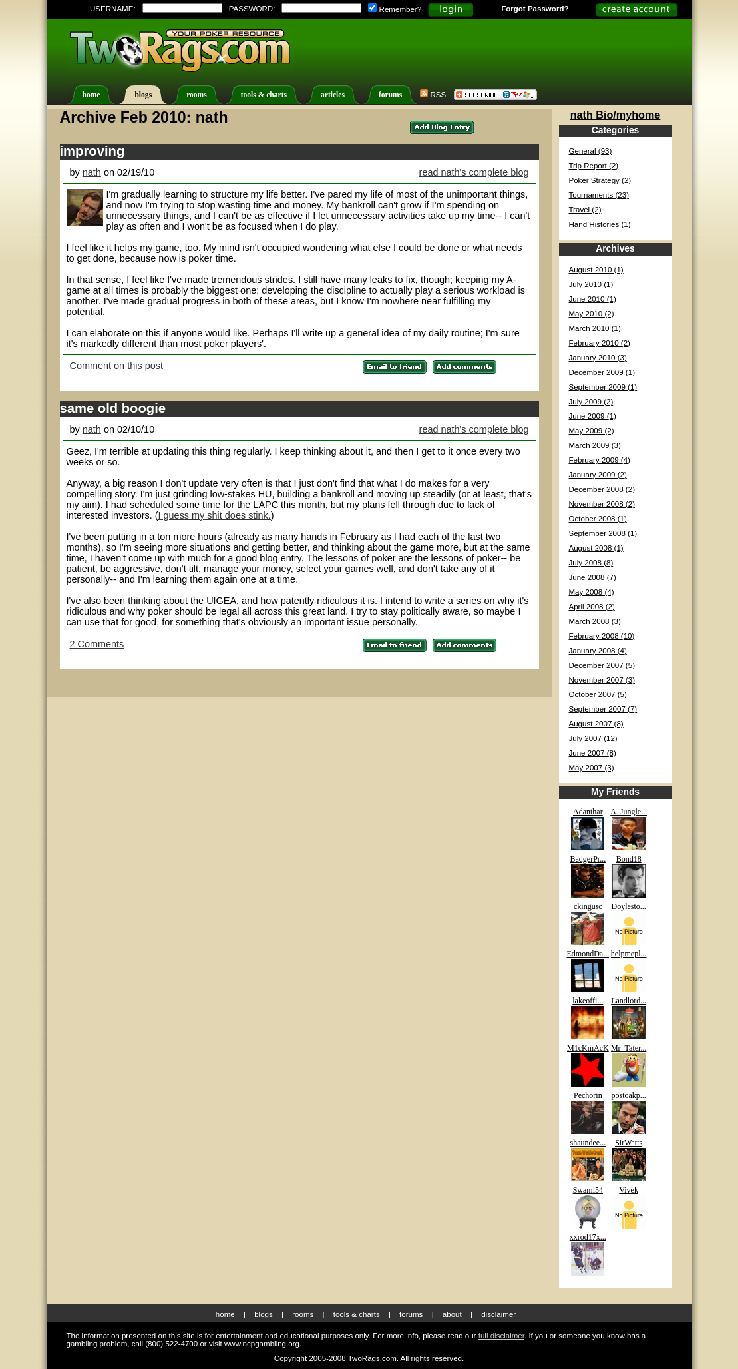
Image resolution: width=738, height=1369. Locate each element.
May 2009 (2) (591, 431)
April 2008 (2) (592, 607)
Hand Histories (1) (600, 224)
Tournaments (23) (599, 195)
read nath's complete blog (474, 172)
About (452, 1314)
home (91, 95)
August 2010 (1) (596, 270)
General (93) (590, 151)
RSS (433, 95)
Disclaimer (498, 1314)
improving (92, 151)
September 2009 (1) (603, 387)
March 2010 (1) (595, 328)
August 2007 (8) (596, 724)
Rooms (302, 1314)
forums (390, 95)
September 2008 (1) (603, 533)
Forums (411, 1314)
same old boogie (113, 408)
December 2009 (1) (602, 372)
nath (92, 172)
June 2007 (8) (592, 753)
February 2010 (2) (599, 343)
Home (225, 1314)
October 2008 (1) (598, 519)
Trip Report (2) (594, 166)
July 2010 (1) (591, 284)
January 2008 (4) (598, 651)
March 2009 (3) (595, 445)
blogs (143, 95)
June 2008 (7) (592, 577)
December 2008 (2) (602, 489)
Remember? (394, 9)
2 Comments (97, 644)
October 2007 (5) (598, 694)
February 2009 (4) (599, 460)
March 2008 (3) (595, 621)
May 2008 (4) (591, 592)
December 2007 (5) (602, 665)
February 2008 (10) (602, 636)
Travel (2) (585, 210)
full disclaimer (501, 1336)
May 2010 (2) (591, 314)
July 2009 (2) (591, 402)
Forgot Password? (534, 9)
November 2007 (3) (602, 680)
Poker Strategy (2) (600, 180)
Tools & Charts (356, 1314)
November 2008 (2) (602, 504)
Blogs (263, 1314)
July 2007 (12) (593, 738)
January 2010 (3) (598, 358)
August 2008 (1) (596, 548)
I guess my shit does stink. (214, 515)
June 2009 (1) (592, 416)
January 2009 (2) (598, 475)
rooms (196, 95)
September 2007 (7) (603, 709)
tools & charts (264, 95)
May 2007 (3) (591, 768)
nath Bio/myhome (615, 115)
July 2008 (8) (591, 563)
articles (333, 95)
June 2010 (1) (592, 299)
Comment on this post (116, 365)
